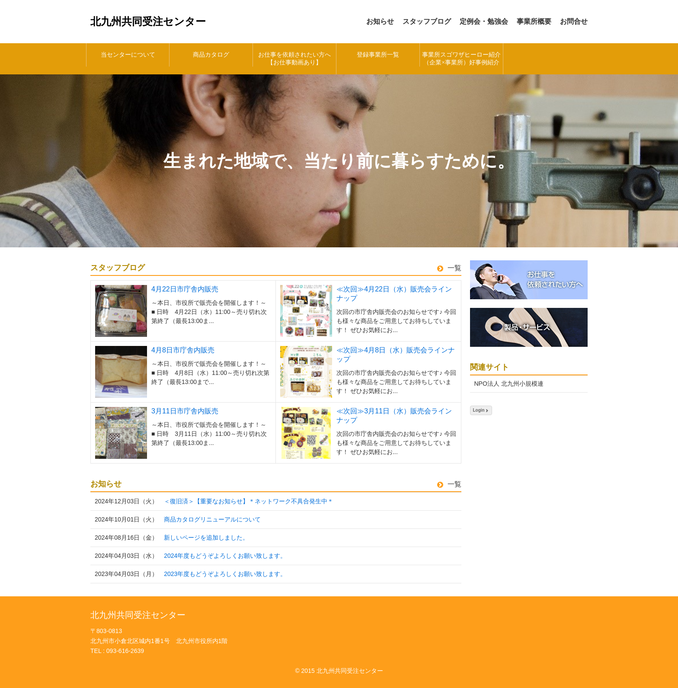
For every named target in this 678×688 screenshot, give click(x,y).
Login (481, 410)
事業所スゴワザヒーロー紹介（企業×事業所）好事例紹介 (461, 58)
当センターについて (128, 54)
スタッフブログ (427, 21)
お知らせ (380, 21)
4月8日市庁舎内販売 (182, 350)
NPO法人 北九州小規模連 (509, 383)
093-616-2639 (125, 650)
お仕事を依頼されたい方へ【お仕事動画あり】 (294, 58)
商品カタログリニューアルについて (212, 519)
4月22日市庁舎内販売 (184, 289)
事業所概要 (534, 21)
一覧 (449, 268)
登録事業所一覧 (378, 54)
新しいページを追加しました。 (206, 537)
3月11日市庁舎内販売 (184, 411)
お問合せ (574, 21)
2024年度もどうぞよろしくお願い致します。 (225, 555)
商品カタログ (211, 54)
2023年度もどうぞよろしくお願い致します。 (225, 573)
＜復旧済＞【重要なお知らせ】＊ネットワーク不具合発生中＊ (248, 501)
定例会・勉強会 (484, 21)
